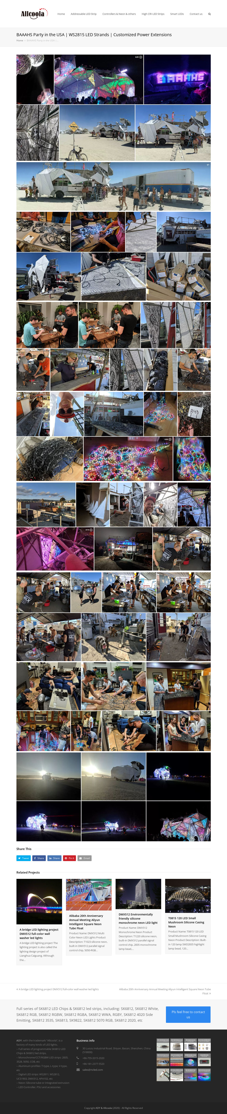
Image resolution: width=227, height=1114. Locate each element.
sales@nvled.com (92, 1069)
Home (19, 40)
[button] (23, 858)
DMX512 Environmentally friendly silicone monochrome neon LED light (138, 918)
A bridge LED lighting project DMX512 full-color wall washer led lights (39, 934)
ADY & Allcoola (104, 1108)
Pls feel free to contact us (188, 1014)
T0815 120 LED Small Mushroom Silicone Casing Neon (186, 922)
